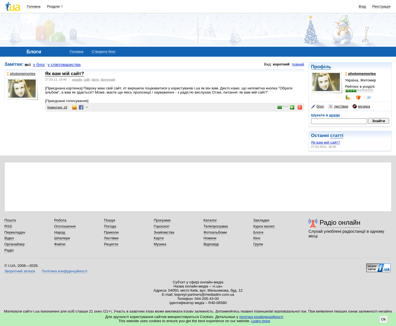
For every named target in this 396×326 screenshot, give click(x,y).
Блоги (258, 232)
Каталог (210, 220)
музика (361, 106)
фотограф (108, 79)
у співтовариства (64, 64)
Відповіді (211, 244)
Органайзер (14, 244)
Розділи (53, 6)
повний (298, 64)
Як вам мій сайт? (325, 142)
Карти (159, 238)
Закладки (261, 220)
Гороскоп (161, 226)
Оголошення (65, 226)
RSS (8, 226)
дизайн (77, 79)
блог (317, 106)
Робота (60, 220)
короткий (281, 64)
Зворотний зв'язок (19, 271)
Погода (110, 226)
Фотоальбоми (215, 232)
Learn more (260, 321)
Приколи (111, 232)
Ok (383, 319)
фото (95, 79)
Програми (162, 220)
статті (336, 135)
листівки (338, 106)
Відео (9, 238)
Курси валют (264, 226)
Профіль (321, 66)
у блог (39, 64)
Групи (258, 244)
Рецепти (111, 244)
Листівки (111, 238)
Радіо (9, 250)
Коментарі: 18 (57, 107)
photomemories (21, 74)
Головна (33, 6)
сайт (87, 79)
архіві (334, 115)
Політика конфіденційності (64, 271)
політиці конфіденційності (261, 317)
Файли (59, 244)
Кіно (256, 238)
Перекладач (14, 232)
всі (28, 64)
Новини (210, 238)
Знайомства (164, 232)
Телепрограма (216, 226)
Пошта (10, 220)
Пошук (109, 220)
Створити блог (104, 52)
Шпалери (62, 238)
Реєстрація (381, 6)
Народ (59, 232)
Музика (160, 244)
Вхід (362, 6)
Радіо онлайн (340, 222)
